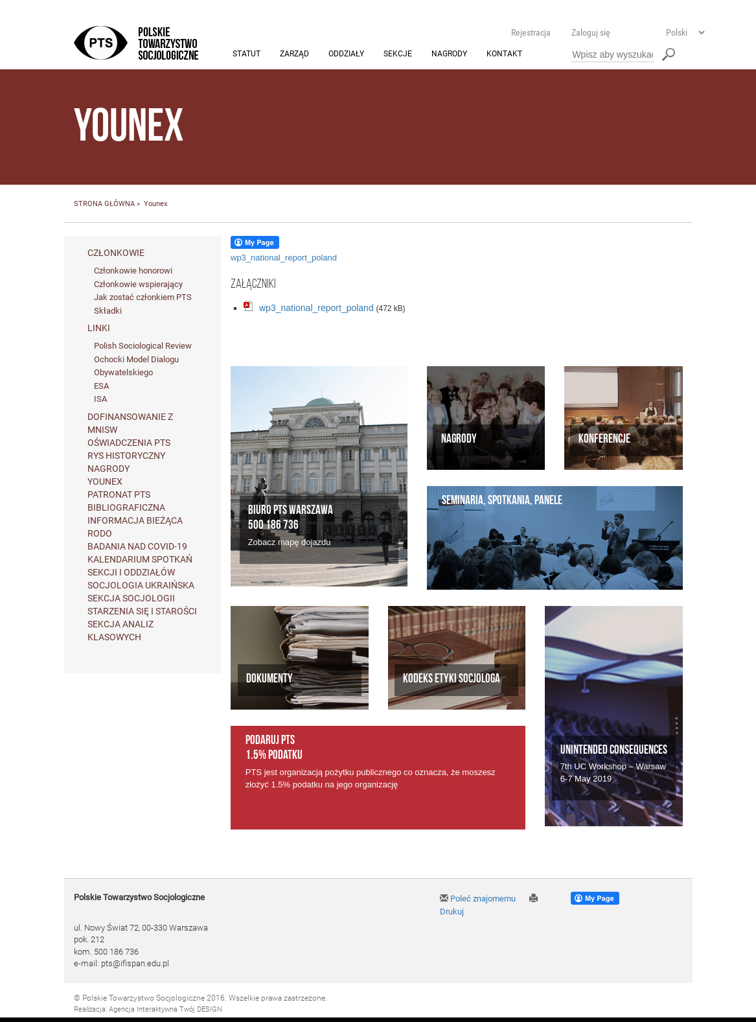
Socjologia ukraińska (140, 586)
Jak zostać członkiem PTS (143, 298)
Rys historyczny (126, 456)
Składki (108, 311)
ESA (101, 386)
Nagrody (449, 54)
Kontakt (504, 54)
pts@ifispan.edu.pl (135, 964)
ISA (100, 399)
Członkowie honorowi (133, 270)
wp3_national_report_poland (284, 257)
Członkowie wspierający (138, 284)
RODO (99, 534)
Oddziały (346, 54)
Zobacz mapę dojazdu (289, 543)
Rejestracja (531, 32)
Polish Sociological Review (143, 346)
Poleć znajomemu (478, 898)
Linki (98, 328)
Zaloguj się (590, 32)
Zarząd (294, 54)
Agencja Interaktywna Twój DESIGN (165, 1010)
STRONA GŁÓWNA (104, 204)
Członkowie (115, 253)
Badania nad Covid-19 (137, 547)
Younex (104, 482)
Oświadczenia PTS (128, 443)
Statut (246, 54)
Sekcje (398, 54)
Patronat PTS (118, 495)
